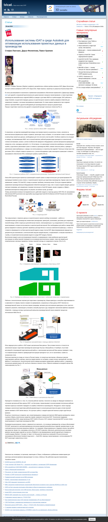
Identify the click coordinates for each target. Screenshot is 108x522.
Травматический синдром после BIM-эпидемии (19, 477)
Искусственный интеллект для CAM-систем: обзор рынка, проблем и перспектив (29, 489)
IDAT (6, 95)
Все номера (80, 106)
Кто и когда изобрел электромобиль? (89, 87)
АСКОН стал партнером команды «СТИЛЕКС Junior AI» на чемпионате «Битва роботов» (31, 510)
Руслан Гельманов (81, 173)
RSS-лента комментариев (84, 139)
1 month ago (91, 170)
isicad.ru (96, 215)
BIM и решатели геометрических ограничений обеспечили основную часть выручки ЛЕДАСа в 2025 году (36, 484)
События (30, 17)
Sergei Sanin (79, 160)
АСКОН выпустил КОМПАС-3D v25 (15, 462)
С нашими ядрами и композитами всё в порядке (19, 507)
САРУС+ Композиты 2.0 (82, 170)
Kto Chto (78, 143)
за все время (88, 38)
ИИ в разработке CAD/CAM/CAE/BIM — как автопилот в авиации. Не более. (27, 467)
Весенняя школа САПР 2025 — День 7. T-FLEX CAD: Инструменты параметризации (30, 505)
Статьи (14, 17)
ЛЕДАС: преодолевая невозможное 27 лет (17, 479)
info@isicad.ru (94, 221)
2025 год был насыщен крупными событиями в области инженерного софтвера (28, 487)
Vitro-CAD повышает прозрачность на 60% (17, 482)
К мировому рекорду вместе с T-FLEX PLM (17, 497)
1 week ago (89, 157)
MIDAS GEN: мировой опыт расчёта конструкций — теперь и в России (26, 495)
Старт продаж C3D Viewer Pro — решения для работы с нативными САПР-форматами (31, 464)
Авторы (22, 17)
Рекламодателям (42, 17)
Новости (6, 17)
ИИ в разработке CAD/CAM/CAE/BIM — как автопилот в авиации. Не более (87, 83)
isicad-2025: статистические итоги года (16, 492)
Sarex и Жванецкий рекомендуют (15, 469)
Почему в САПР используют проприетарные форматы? (21, 474)
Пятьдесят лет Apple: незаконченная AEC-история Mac (21, 472)
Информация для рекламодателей (85, 232)
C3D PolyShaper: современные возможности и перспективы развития (25, 502)
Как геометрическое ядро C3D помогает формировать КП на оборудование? (28, 500)
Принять (92, 519)
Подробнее (79, 229)
